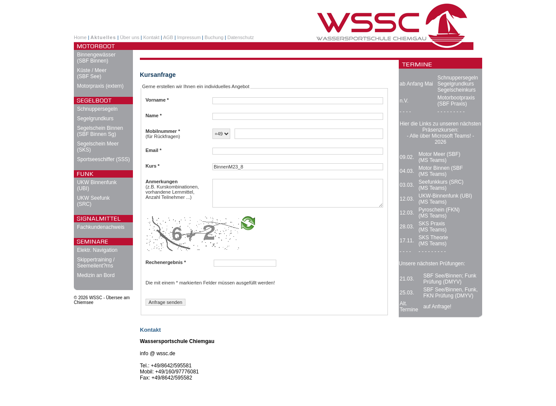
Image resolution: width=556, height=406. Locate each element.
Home (80, 37)
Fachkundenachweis (100, 227)
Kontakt (151, 37)
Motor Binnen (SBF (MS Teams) (441, 171)
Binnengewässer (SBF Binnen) (96, 58)
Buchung (214, 37)
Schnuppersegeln (97, 109)
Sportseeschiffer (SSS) (103, 159)
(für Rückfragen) (163, 134)
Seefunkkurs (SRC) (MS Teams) (441, 185)
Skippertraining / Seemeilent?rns (96, 263)
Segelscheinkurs (456, 90)
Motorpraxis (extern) (100, 86)
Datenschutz (240, 37)
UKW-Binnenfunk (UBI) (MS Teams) (445, 199)
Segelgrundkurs (95, 119)
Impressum (189, 37)
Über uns (129, 37)
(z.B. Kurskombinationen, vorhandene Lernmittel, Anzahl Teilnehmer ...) (172, 189)
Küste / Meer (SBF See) (91, 73)
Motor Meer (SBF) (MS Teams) (439, 157)
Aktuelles (103, 37)
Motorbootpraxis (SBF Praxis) (456, 101)
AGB (168, 37)
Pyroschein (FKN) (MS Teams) (439, 213)
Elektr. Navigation (97, 250)
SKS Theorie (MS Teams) (433, 240)
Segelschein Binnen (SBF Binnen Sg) (100, 131)
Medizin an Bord (96, 275)
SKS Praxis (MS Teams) (433, 227)
